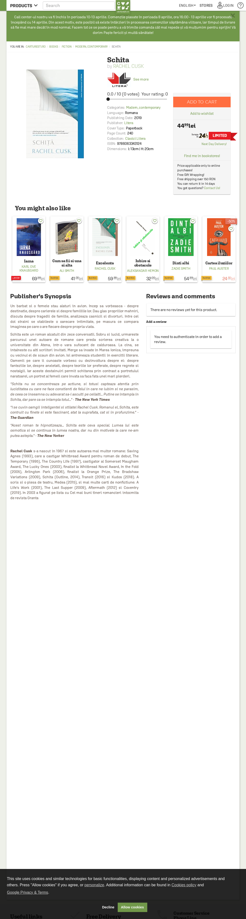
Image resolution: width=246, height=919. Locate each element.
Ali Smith (67, 271)
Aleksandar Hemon (143, 271)
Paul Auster (219, 268)
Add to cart (202, 101)
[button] (86, 5)
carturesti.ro (35, 46)
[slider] (137, 99)
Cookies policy (184, 885)
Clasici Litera (135, 138)
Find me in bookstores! (202, 156)
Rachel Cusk (128, 66)
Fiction (67, 46)
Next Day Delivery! (214, 144)
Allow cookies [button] (132, 907)
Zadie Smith (181, 268)
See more (128, 79)
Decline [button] (108, 907)
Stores (206, 5)
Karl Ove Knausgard (28, 268)
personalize (94, 885)
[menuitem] (187, 5)
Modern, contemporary (91, 46)
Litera (128, 123)
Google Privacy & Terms (27, 892)
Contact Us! (212, 188)
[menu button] (23, 5)
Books (53, 46)
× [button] (233, 15)
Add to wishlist (202, 113)
